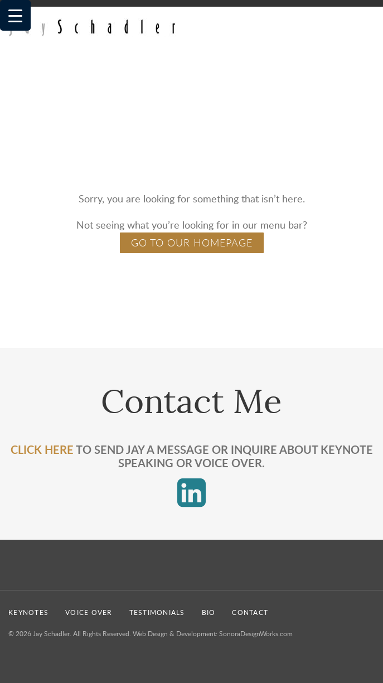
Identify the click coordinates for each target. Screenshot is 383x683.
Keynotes (28, 612)
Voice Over (89, 612)
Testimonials (157, 612)
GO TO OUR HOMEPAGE (192, 242)
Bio (209, 612)
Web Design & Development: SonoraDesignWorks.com (213, 633)
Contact (250, 612)
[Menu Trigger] (15, 15)
